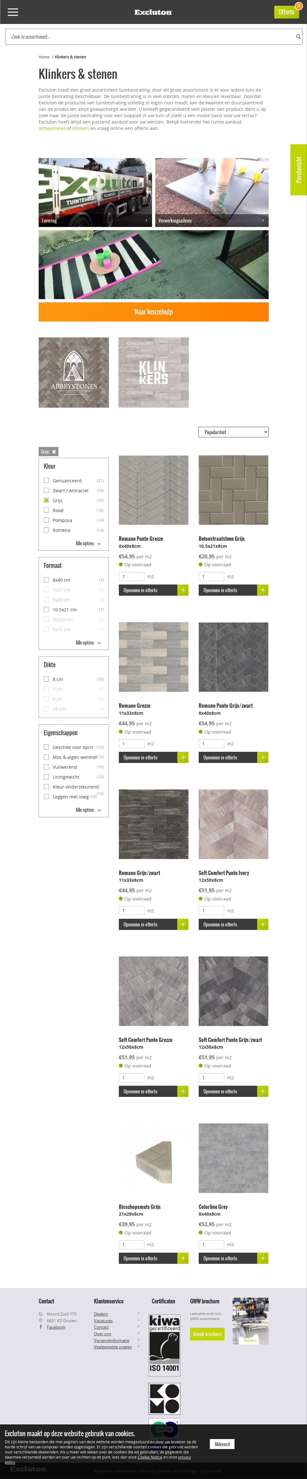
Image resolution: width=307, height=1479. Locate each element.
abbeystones (52, 128)
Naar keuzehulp (153, 312)
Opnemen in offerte (156, 590)
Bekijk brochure (207, 1334)
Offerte (289, 11)
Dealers (101, 1314)
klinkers (81, 128)
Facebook (56, 1327)
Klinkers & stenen (70, 56)
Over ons (102, 1334)
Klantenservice (108, 1301)
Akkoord (222, 1444)
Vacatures (103, 1321)
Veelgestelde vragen (113, 1347)
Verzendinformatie (111, 1340)
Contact (101, 1327)
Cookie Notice (150, 1457)
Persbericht (299, 170)
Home (44, 56)
